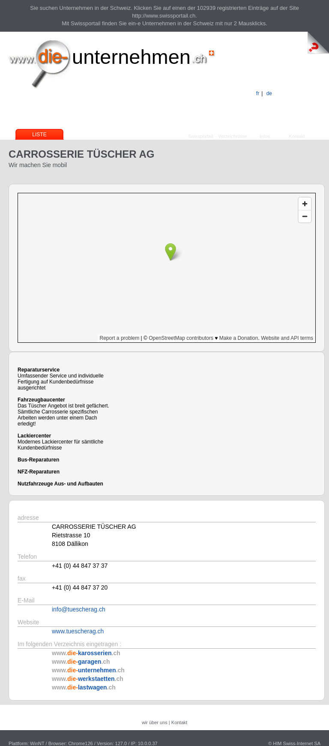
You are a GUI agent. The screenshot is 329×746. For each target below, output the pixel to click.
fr (257, 93)
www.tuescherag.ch (78, 631)
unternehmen (131, 56)
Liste (39, 135)
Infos (265, 136)
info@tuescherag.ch (78, 609)
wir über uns (154, 722)
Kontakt (297, 136)
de (269, 93)
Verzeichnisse (232, 136)
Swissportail (200, 136)
